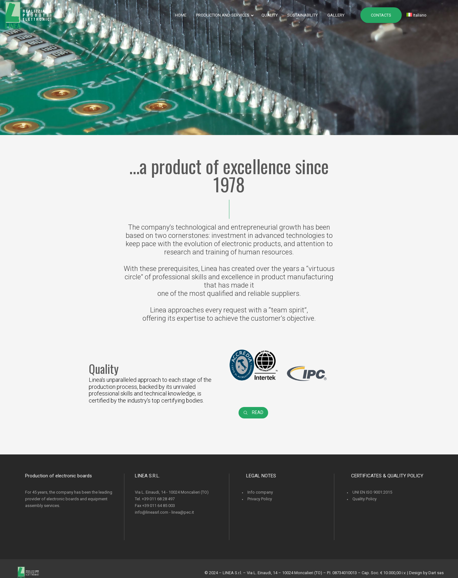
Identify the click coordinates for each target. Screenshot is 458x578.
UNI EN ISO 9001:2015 (372, 492)
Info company (260, 492)
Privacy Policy (259, 498)
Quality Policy (364, 498)
